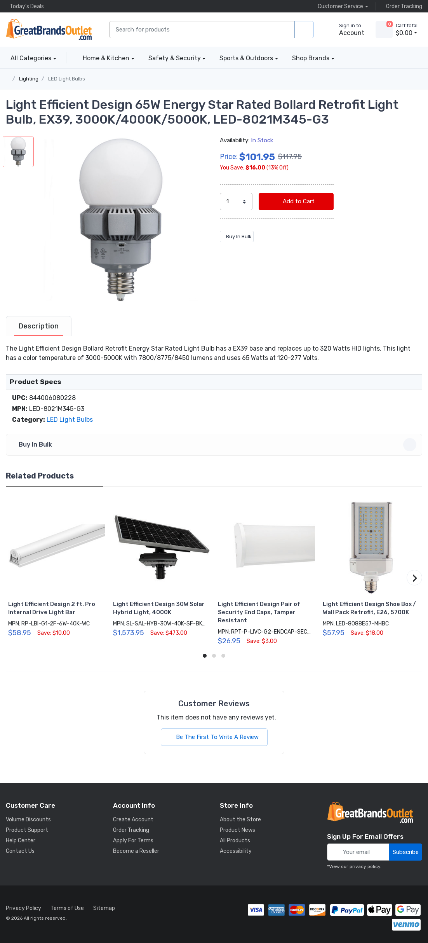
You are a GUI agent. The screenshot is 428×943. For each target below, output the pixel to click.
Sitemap (104, 908)
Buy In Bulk (237, 236)
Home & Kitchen (106, 58)
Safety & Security (174, 58)
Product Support (27, 830)
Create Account (133, 819)
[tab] (38, 326)
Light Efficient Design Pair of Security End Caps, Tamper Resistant (259, 612)
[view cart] (384, 29)
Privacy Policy (23, 908)
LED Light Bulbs (66, 79)
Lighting (28, 79)
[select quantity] (236, 201)
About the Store (240, 819)
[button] (121, 219)
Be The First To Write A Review (214, 736)
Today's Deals (25, 6)
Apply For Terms (133, 840)
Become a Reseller (136, 851)
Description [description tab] (39, 326)
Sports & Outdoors (246, 58)
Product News (237, 830)
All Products (235, 840)
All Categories (28, 58)
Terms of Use (67, 908)
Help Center (20, 840)
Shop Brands (310, 58)
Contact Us (20, 851)
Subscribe (406, 852)
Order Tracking (402, 6)
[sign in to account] (346, 29)
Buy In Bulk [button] (215, 444)
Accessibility (236, 851)
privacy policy (365, 866)
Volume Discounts (28, 819)
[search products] (304, 29)
